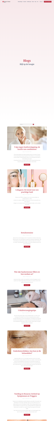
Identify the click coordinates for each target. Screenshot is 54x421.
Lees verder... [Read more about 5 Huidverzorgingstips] (27, 325)
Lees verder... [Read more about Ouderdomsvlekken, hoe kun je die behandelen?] (27, 368)
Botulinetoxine (27, 233)
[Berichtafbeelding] (27, 138)
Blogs (24, 151)
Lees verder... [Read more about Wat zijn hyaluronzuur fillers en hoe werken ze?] (27, 285)
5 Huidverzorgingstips (27, 310)
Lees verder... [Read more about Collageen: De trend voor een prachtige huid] (27, 207)
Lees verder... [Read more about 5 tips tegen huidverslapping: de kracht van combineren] (27, 164)
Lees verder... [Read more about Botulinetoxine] (27, 246)
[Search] (33, 124)
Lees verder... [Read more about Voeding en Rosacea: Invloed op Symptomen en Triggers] (27, 414)
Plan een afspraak (48, 1)
